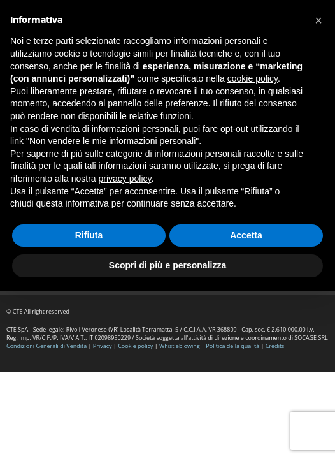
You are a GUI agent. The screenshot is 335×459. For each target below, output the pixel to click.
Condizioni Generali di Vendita (46, 346)
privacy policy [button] (125, 178)
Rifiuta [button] (89, 235)
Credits (275, 346)
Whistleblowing (180, 346)
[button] (318, 20)
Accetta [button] (246, 235)
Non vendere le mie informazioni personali (112, 141)
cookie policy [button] (252, 78)
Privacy (102, 346)
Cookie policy (135, 346)
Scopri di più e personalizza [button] (167, 265)
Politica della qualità (232, 346)
